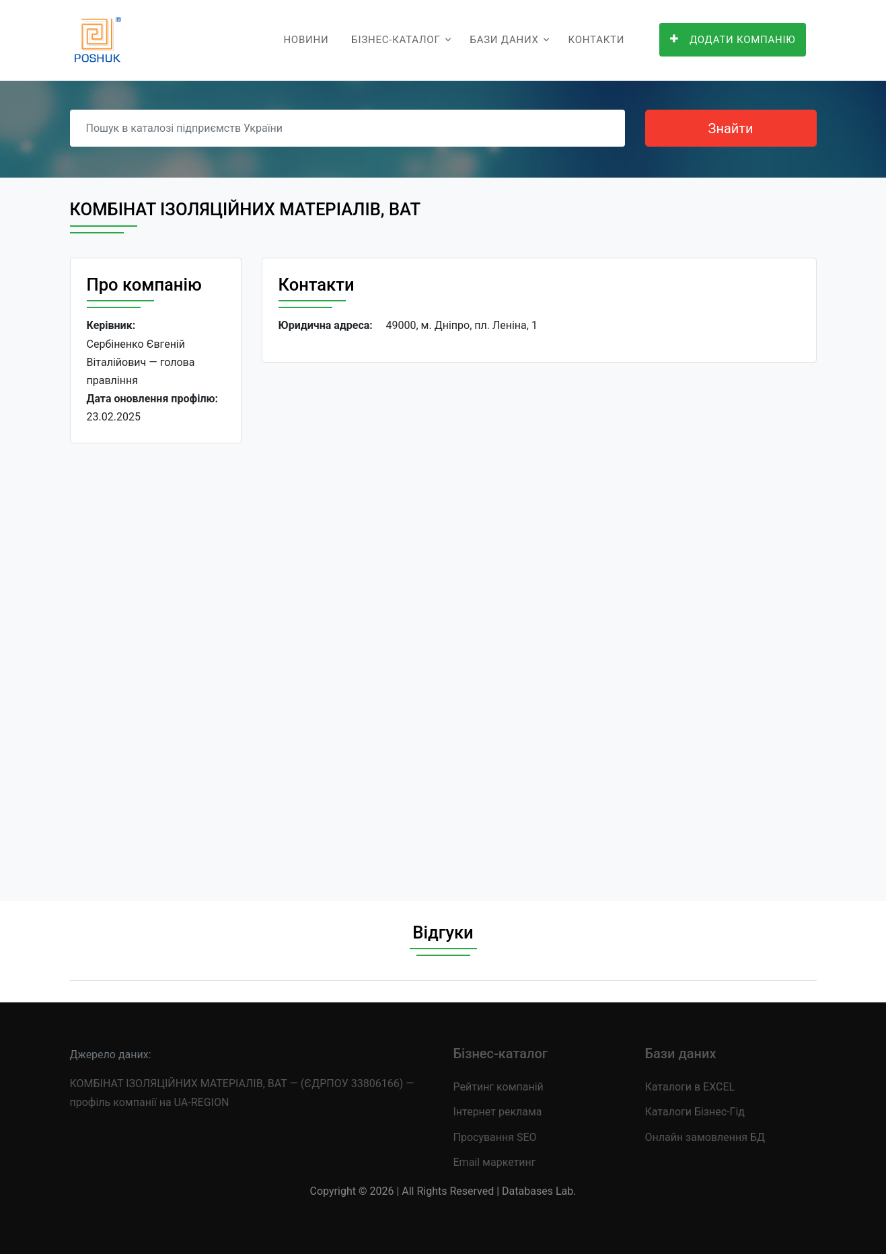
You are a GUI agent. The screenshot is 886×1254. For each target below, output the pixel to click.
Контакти (596, 40)
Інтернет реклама (497, 1111)
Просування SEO (495, 1137)
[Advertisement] (156, 661)
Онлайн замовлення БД (705, 1137)
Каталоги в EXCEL (690, 1086)
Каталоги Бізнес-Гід (695, 1111)
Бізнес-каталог (395, 40)
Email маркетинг (494, 1162)
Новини (305, 40)
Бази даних (504, 40)
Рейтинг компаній (498, 1086)
